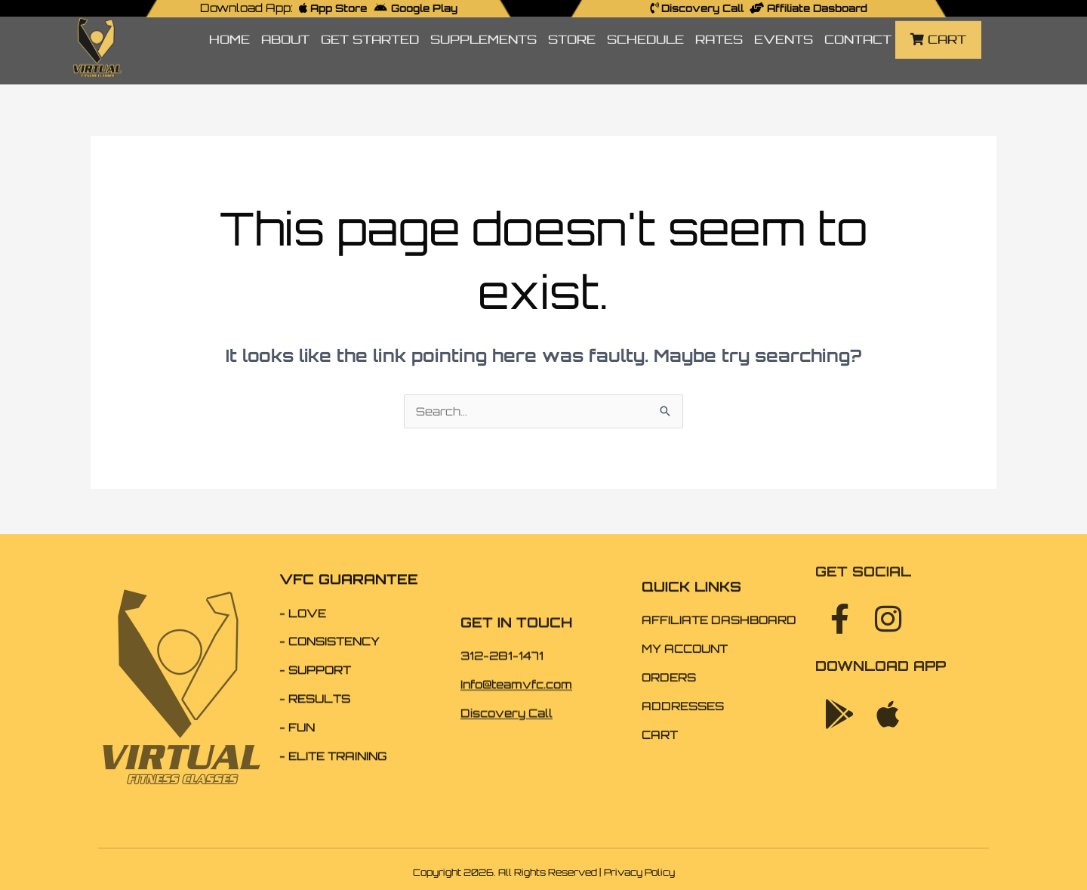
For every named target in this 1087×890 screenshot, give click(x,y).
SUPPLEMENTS (483, 21)
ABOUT (285, 21)
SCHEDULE (645, 21)
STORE (572, 21)
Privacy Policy (639, 872)
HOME (229, 21)
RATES (719, 21)
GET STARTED (370, 21)
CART (938, 21)
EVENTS (783, 21)
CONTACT (857, 21)
